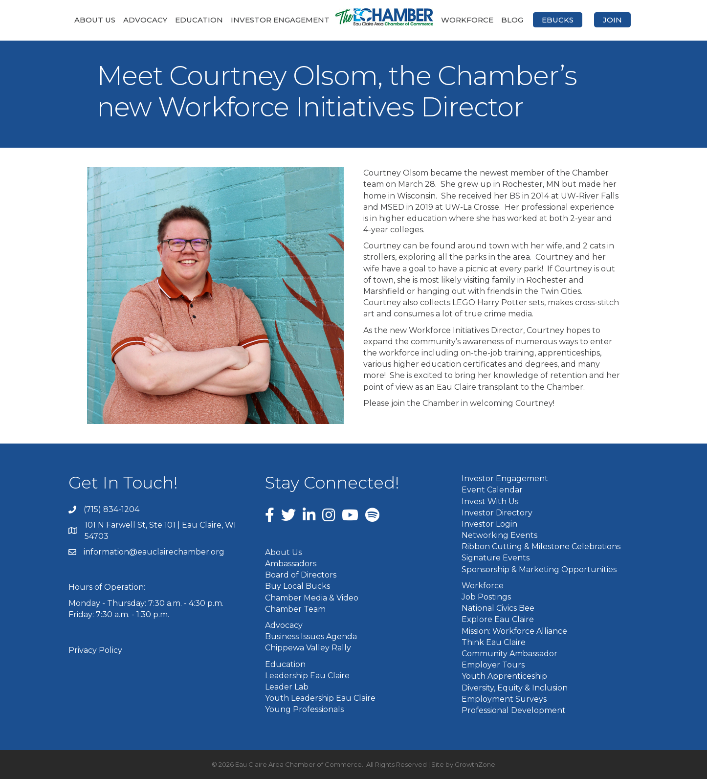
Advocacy (145, 19)
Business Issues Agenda (311, 636)
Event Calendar (492, 489)
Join (612, 19)
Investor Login (489, 524)
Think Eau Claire (494, 642)
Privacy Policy (95, 650)
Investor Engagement (280, 19)
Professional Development (514, 710)
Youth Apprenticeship (504, 676)
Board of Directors (300, 574)
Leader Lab (287, 686)
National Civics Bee (498, 608)
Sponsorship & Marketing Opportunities (539, 569)
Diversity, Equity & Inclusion (515, 687)
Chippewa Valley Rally (308, 647)
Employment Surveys (504, 699)
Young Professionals (304, 709)
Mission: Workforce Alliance (514, 631)
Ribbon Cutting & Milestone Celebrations (541, 546)
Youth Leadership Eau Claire (320, 698)
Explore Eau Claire (498, 619)
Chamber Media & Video (311, 597)
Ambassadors (290, 563)
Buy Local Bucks (297, 586)
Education (199, 19)
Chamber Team (295, 609)
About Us (94, 19)
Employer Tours (493, 664)
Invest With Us (490, 501)
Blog (512, 19)
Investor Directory (497, 512)
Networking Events (499, 535)
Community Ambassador (509, 653)
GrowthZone (475, 764)
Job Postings (486, 596)
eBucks (558, 19)
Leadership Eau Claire (307, 675)
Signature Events (496, 557)
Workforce (467, 19)
